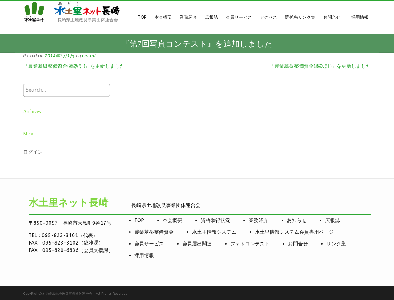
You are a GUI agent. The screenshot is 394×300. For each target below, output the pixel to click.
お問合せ (298, 244)
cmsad (89, 56)
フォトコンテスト (250, 244)
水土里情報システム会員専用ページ (294, 232)
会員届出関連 (197, 244)
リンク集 (336, 244)
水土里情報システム (214, 232)
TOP (139, 220)
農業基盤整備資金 (154, 232)
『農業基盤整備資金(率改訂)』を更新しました (74, 66)
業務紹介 (258, 220)
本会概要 (172, 220)
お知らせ (297, 220)
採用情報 (144, 255)
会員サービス (149, 244)
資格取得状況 (215, 220)
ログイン (33, 152)
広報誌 (332, 220)
